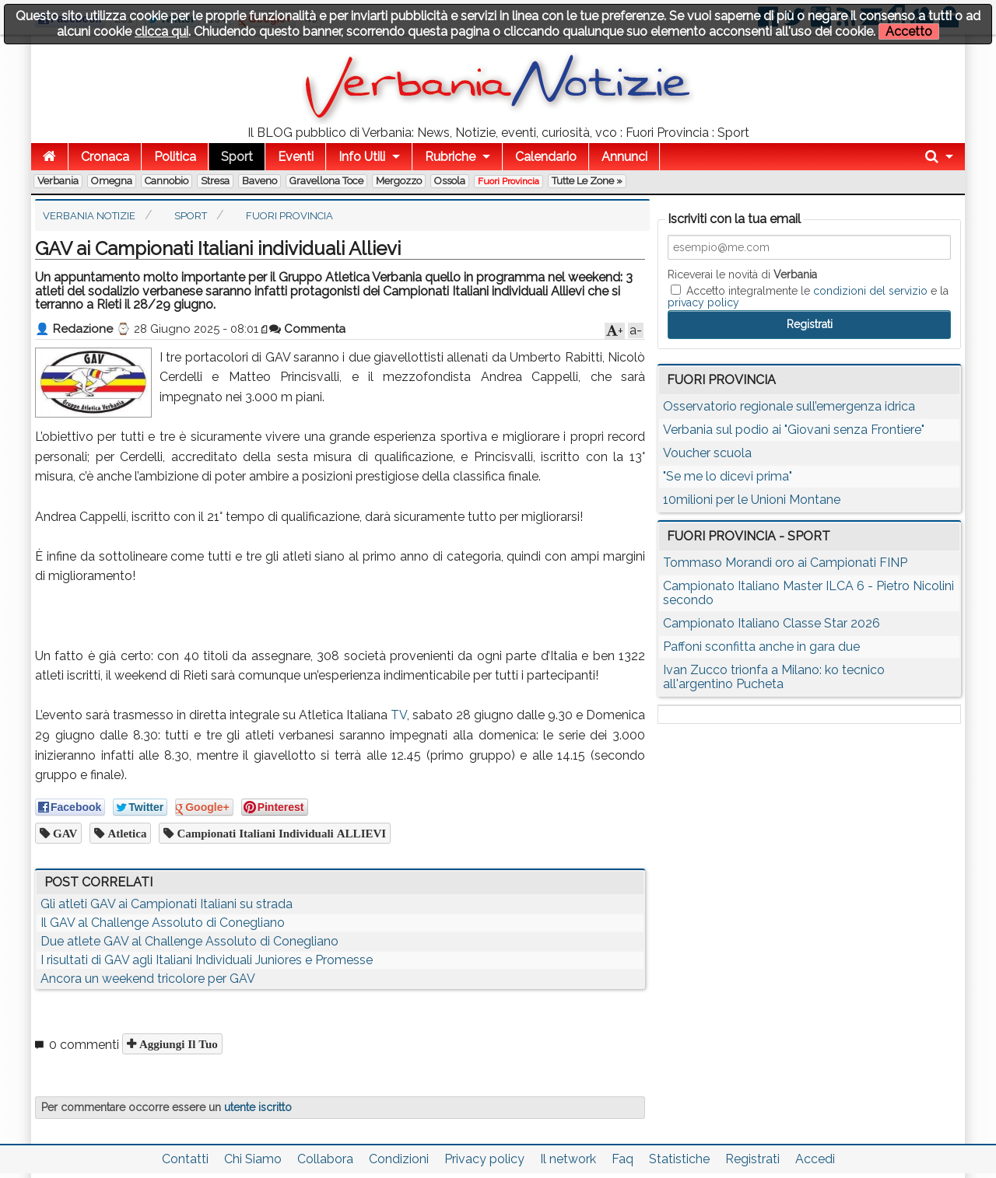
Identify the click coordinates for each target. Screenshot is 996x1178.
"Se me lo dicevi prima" (727, 476)
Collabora (325, 1159)
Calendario (546, 156)
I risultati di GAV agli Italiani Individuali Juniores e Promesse (206, 960)
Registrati (752, 1159)
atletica (125, 833)
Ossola (449, 181)
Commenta (307, 329)
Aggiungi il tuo (177, 1044)
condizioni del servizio (870, 291)
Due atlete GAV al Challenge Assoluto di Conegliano (189, 941)
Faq (622, 1159)
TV (399, 715)
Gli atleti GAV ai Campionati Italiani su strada (166, 904)
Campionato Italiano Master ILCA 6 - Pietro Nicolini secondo (808, 593)
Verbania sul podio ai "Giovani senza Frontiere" (793, 429)
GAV (63, 833)
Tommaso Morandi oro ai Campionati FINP (785, 562)
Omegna (111, 181)
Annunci (624, 156)
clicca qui (161, 31)
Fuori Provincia (508, 181)
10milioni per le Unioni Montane (751, 499)
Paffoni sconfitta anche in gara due (761, 646)
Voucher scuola (707, 453)
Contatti (185, 1159)
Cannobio (166, 181)
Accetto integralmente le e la (808, 296)
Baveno (259, 181)
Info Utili (361, 156)
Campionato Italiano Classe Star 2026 (771, 623)
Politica (175, 156)
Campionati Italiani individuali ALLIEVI (280, 833)
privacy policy (703, 302)
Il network (568, 1159)
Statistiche (679, 1159)
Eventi (296, 156)
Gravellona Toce (326, 181)
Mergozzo (399, 181)
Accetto (909, 31)
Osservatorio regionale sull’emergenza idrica (789, 406)
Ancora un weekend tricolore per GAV (147, 978)
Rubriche (450, 156)
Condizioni (399, 1159)
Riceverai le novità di (742, 274)
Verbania (58, 181)
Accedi (815, 1159)
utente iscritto (258, 1107)
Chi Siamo (253, 1159)
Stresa (215, 181)
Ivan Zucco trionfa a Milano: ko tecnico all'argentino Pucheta (774, 676)
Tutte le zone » (587, 181)
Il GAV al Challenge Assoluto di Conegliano (162, 922)
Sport (237, 156)
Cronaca (105, 156)
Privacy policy (484, 1159)
